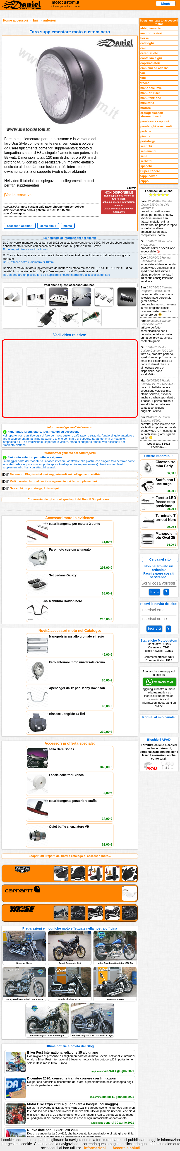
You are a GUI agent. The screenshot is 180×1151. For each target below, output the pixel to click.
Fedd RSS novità (79, 1029)
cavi (143, 48)
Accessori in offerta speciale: (70, 619)
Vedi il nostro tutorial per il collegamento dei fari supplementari (49, 481)
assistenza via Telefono (84, 1015)
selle (143, 156)
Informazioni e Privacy (83, 1019)
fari (35, 20)
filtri (143, 78)
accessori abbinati (19, 226)
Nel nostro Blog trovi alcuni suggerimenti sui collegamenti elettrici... (53, 474)
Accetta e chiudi (126, 1148)
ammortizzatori (151, 33)
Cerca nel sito (159, 559)
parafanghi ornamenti (156, 126)
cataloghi (147, 43)
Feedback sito (26, 1019)
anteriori (49, 20)
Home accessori (15, 20)
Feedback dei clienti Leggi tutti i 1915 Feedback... (159, 319)
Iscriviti (154, 628)
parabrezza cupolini (154, 121)
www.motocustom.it (159, 1104)
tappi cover (148, 176)
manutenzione (150, 98)
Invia (154, 592)
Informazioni (95, 1148)
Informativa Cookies (82, 1024)
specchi (146, 166)
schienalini (148, 151)
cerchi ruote (149, 53)
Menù (165, 3)
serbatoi (146, 161)
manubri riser (150, 93)
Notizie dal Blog (28, 1029)
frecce (144, 83)
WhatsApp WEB (159, 682)
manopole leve (151, 88)
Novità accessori (28, 1015)
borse (144, 38)
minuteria (147, 103)
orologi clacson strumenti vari (151, 114)
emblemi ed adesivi (154, 68)
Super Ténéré (150, 171)
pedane (145, 131)
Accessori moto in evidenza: (69, 518)
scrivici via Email (79, 1010)
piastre (145, 136)
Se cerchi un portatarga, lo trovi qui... (31, 488)
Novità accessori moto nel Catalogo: (69, 568)
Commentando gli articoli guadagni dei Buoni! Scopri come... (70, 499)
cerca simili (48, 226)
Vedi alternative (18, 195)
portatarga (148, 141)
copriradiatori (150, 63)
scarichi (146, 146)
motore (145, 108)
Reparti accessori (29, 1010)
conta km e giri (151, 58)
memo (67, 226)
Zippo (144, 181)
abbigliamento (150, 28)
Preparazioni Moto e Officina (36, 1024)
